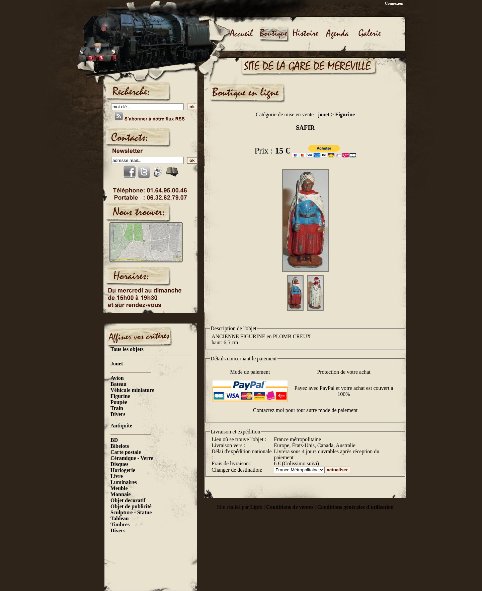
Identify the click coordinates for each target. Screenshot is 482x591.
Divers (117, 414)
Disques (119, 464)
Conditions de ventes (289, 507)
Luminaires (123, 482)
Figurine (120, 396)
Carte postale (125, 452)
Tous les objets (127, 349)
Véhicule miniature (132, 390)
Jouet (116, 363)
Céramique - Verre (131, 458)
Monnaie (120, 494)
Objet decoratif (127, 500)
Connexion (394, 3)
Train (116, 408)
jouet (324, 114)
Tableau (119, 518)
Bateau (118, 384)
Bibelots (119, 446)
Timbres (120, 524)
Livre (116, 476)
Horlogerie (122, 470)
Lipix (256, 507)
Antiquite (121, 425)
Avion (117, 378)
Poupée (118, 402)
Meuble (119, 488)
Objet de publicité (131, 506)
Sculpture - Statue (131, 512)
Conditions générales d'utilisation (355, 507)
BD (114, 440)
